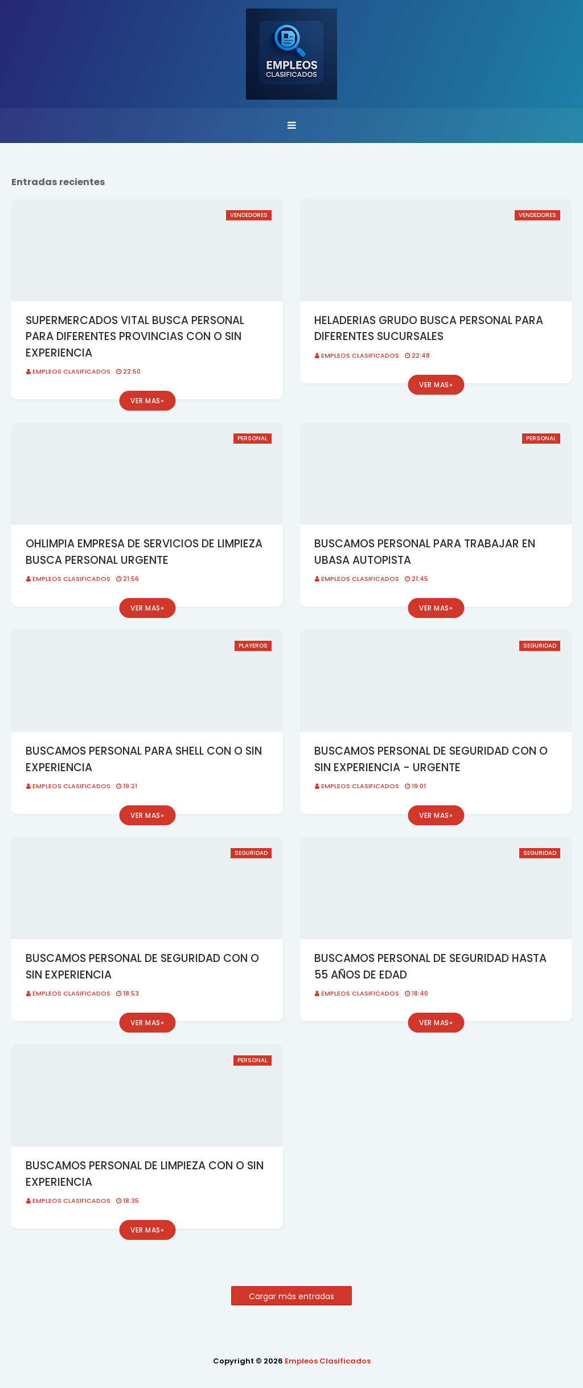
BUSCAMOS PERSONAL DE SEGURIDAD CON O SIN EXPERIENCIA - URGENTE (431, 759)
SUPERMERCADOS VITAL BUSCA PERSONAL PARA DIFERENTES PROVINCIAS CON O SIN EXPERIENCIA (135, 337)
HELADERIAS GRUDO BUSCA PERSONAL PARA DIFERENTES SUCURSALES (428, 329)
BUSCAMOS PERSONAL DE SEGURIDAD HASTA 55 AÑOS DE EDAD (430, 966)
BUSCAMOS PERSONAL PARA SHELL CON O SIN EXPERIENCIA (144, 759)
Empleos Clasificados (71, 371)
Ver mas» (147, 401)
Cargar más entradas (291, 1296)
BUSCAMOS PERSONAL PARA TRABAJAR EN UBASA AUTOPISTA (424, 552)
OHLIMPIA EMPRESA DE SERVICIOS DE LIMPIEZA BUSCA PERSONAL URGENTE (144, 552)
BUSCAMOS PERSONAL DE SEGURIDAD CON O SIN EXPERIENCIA (142, 966)
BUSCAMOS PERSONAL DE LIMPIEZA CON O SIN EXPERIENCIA (145, 1174)
